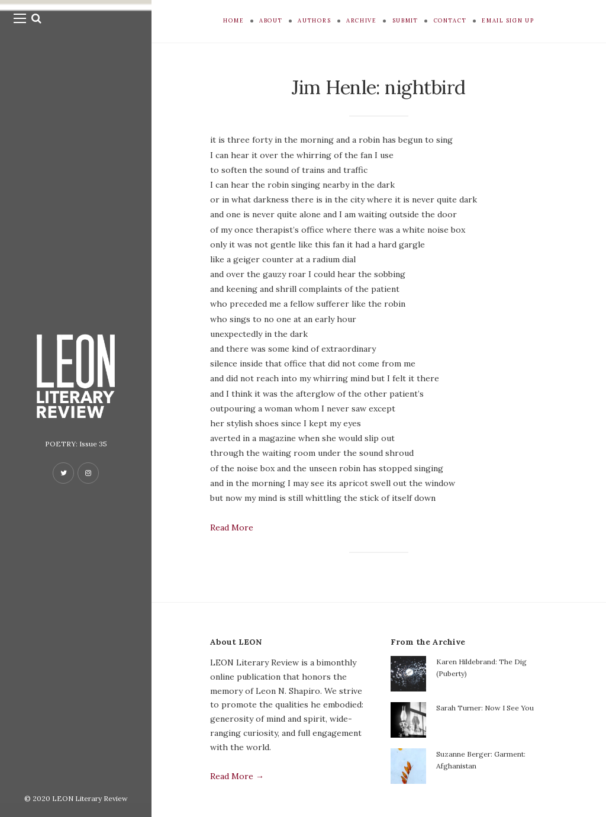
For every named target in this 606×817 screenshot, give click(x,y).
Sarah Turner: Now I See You (485, 707)
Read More (231, 527)
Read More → (237, 776)
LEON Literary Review (90, 798)
